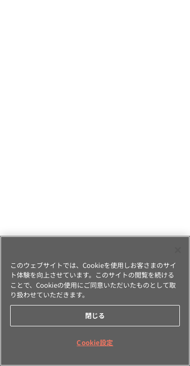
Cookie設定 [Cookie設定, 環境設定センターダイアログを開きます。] (95, 342)
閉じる (95, 315)
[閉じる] (178, 250)
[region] (95, 301)
